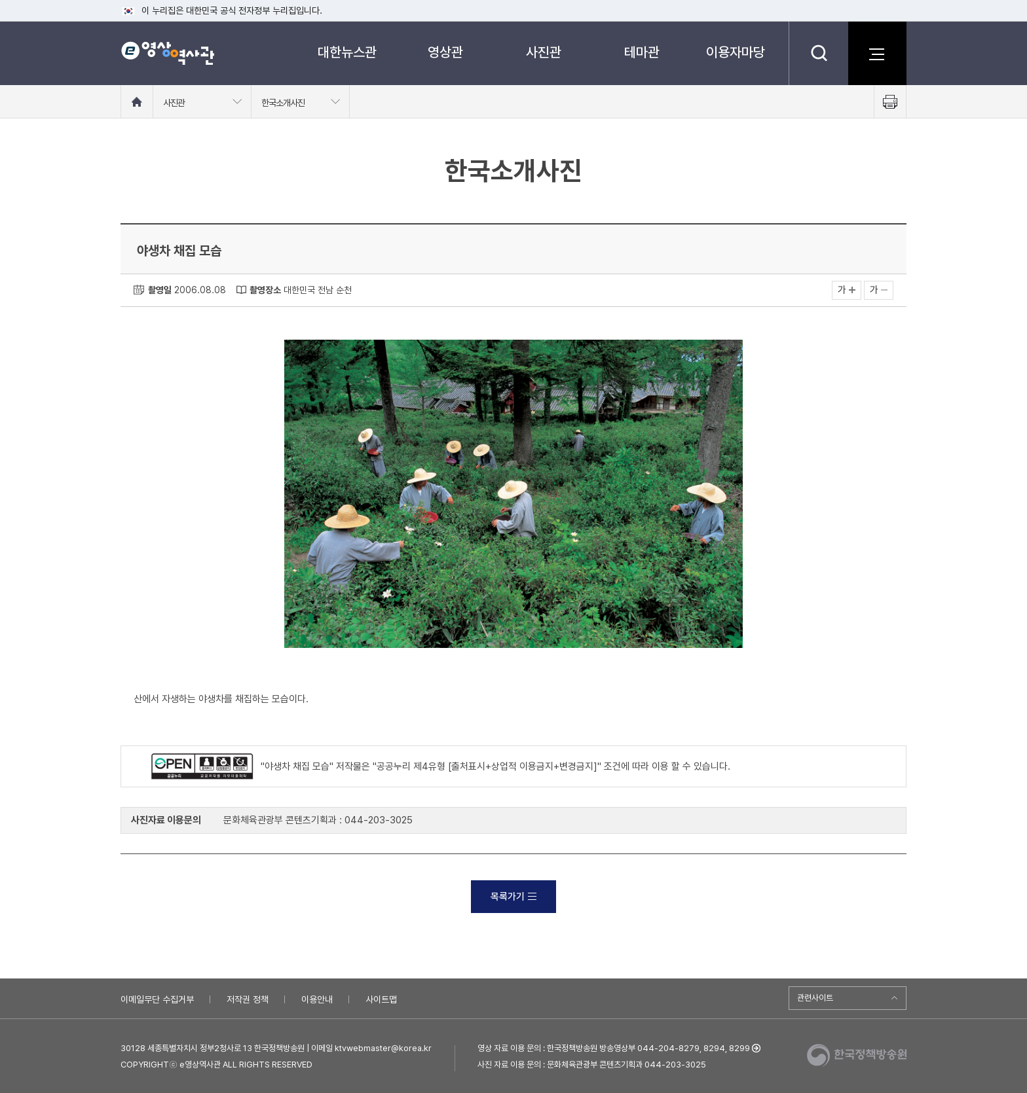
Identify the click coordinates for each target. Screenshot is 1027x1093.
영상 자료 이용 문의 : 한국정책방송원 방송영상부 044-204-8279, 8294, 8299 (613, 1048)
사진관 (543, 52)
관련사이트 (815, 998)
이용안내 (317, 999)
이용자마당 (735, 52)
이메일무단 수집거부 (157, 999)
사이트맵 (381, 999)
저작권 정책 (248, 999)
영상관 (445, 52)
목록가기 (513, 897)
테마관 (642, 52)
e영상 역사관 (167, 53)
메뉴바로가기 (0, 0)
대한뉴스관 (347, 52)
